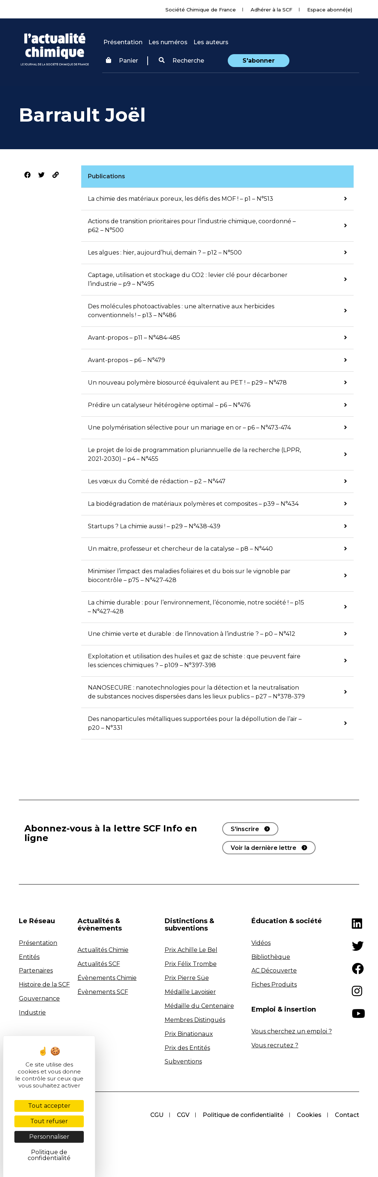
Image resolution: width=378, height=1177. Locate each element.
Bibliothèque (270, 956)
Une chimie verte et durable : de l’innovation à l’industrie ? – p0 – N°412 (191, 633)
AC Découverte (274, 970)
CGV (183, 1114)
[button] (181, 60)
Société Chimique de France (200, 10)
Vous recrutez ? (274, 1045)
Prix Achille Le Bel (191, 949)
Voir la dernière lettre (263, 847)
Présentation (122, 42)
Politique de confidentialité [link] (49, 1155)
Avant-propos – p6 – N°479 (126, 360)
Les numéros (168, 42)
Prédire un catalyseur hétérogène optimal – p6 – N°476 (169, 405)
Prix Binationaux (189, 1033)
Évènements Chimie (107, 977)
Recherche (181, 60)
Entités (29, 956)
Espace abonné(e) (329, 10)
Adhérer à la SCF (271, 10)
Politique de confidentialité (243, 1114)
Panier (122, 60)
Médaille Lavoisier (190, 991)
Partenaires (36, 970)
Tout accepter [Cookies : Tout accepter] (49, 1105)
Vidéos (261, 942)
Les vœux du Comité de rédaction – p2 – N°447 (157, 481)
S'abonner (259, 60)
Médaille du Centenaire (199, 1005)
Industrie (32, 1012)
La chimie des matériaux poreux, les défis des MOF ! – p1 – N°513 (180, 198)
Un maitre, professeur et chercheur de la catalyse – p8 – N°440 (180, 548)
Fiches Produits (274, 984)
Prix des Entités (187, 1047)
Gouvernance (39, 998)
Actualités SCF (99, 963)
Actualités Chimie (103, 949)
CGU (157, 1114)
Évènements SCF (103, 991)
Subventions (183, 1061)
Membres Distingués (195, 1019)
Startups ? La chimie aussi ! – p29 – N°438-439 (154, 526)
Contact (347, 1114)
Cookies (309, 1114)
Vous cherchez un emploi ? (291, 1031)
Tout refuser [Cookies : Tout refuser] (49, 1121)
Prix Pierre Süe (187, 977)
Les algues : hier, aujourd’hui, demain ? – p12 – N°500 (165, 252)
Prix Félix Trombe (191, 963)
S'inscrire (245, 829)
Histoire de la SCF (44, 984)
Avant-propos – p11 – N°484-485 (134, 337)
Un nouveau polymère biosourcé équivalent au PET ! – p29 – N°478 (187, 382)
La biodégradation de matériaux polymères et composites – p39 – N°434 (193, 503)
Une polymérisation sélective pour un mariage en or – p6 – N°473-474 (189, 427)
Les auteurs (210, 42)
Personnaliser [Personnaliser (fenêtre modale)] (49, 1136)
